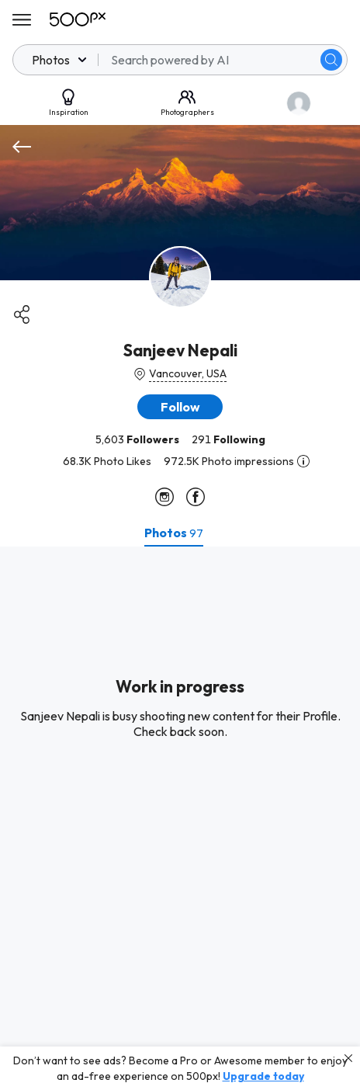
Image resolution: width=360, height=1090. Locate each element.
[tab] (173, 533)
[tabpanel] (180, 818)
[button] (180, 406)
